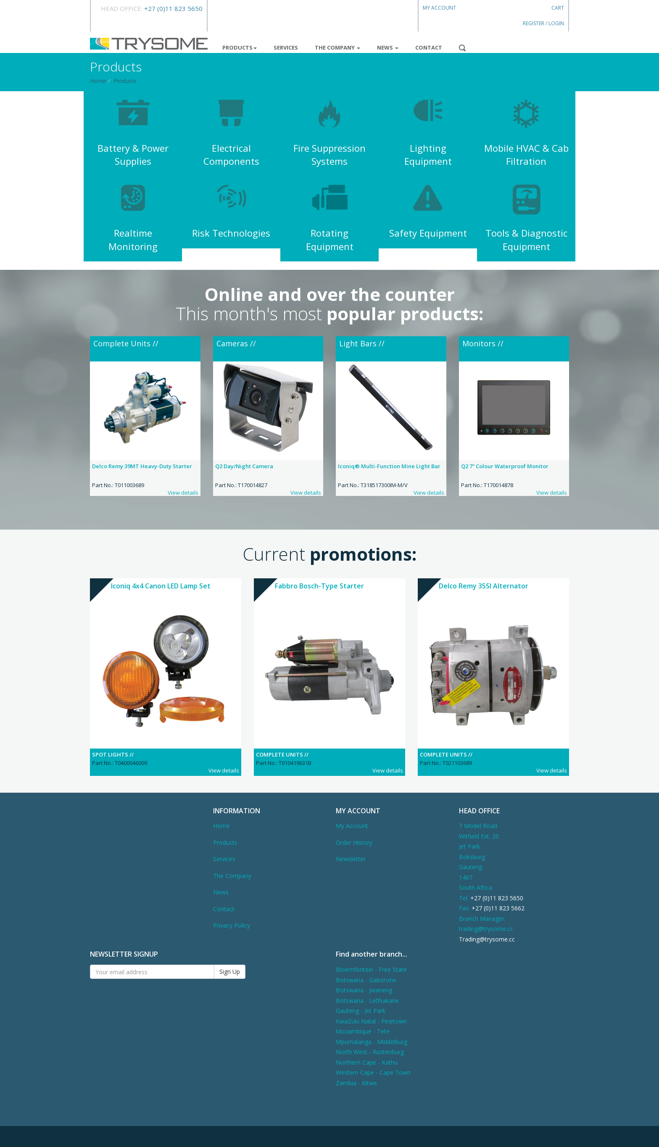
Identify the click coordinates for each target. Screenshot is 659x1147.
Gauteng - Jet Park (360, 1011)
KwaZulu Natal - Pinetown (371, 1021)
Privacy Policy (231, 925)
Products (239, 47)
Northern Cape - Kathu (367, 1062)
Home (97, 80)
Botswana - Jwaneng (364, 990)
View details (183, 492)
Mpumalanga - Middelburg (371, 1042)
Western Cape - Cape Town (373, 1072)
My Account (439, 7)
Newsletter (351, 859)
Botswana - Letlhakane (367, 1001)
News (387, 47)
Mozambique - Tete (363, 1031)
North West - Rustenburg (370, 1052)
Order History (354, 842)
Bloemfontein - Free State (371, 969)
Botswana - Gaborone (366, 980)
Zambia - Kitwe (356, 1083)
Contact (428, 47)
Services (286, 47)
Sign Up (229, 972)
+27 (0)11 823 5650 (173, 8)
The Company (337, 47)
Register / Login (543, 23)
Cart (557, 7)
